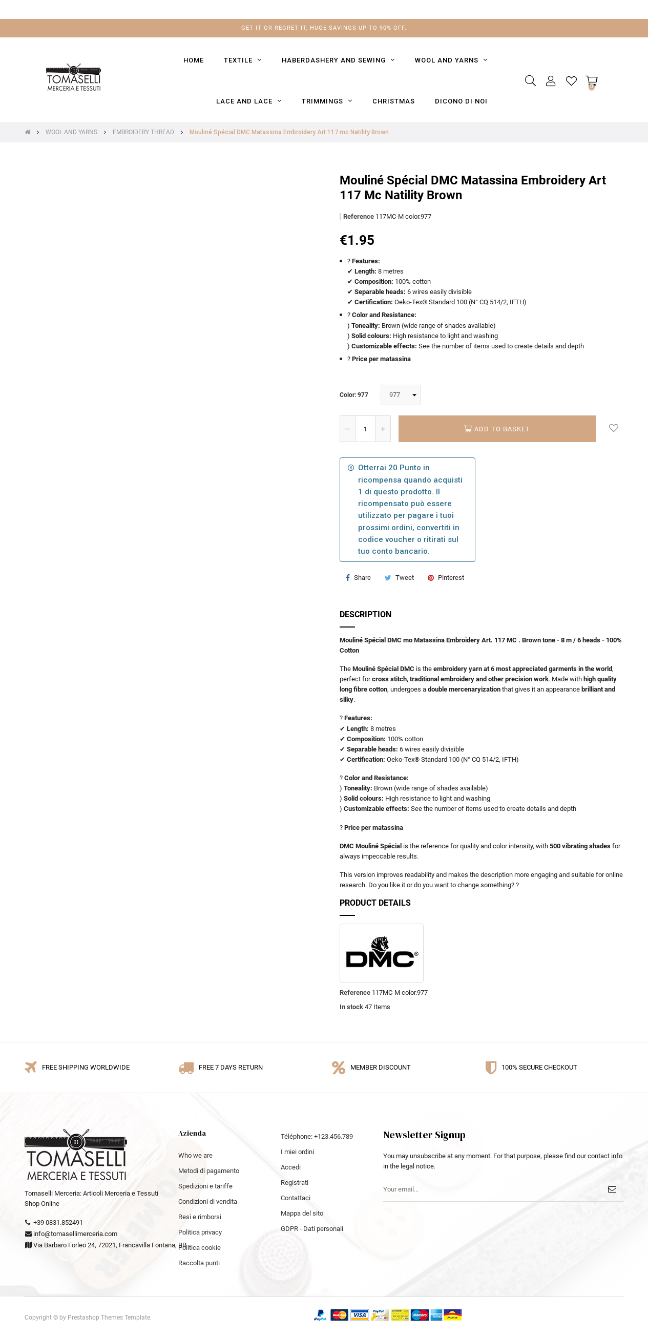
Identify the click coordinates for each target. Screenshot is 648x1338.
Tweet (404, 577)
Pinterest (451, 577)
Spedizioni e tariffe (205, 1186)
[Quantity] (365, 429)
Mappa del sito (302, 1213)
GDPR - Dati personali (312, 1228)
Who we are (195, 1155)
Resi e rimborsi (199, 1217)
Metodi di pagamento (208, 1171)
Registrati (294, 1182)
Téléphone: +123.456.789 (317, 1136)
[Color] (401, 395)
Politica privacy (200, 1232)
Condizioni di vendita (207, 1201)
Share (362, 577)
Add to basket (497, 428)
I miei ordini (297, 1152)
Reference (358, 216)
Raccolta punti (199, 1263)
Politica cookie (199, 1247)
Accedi (291, 1167)
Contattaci (295, 1198)
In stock (351, 1007)
